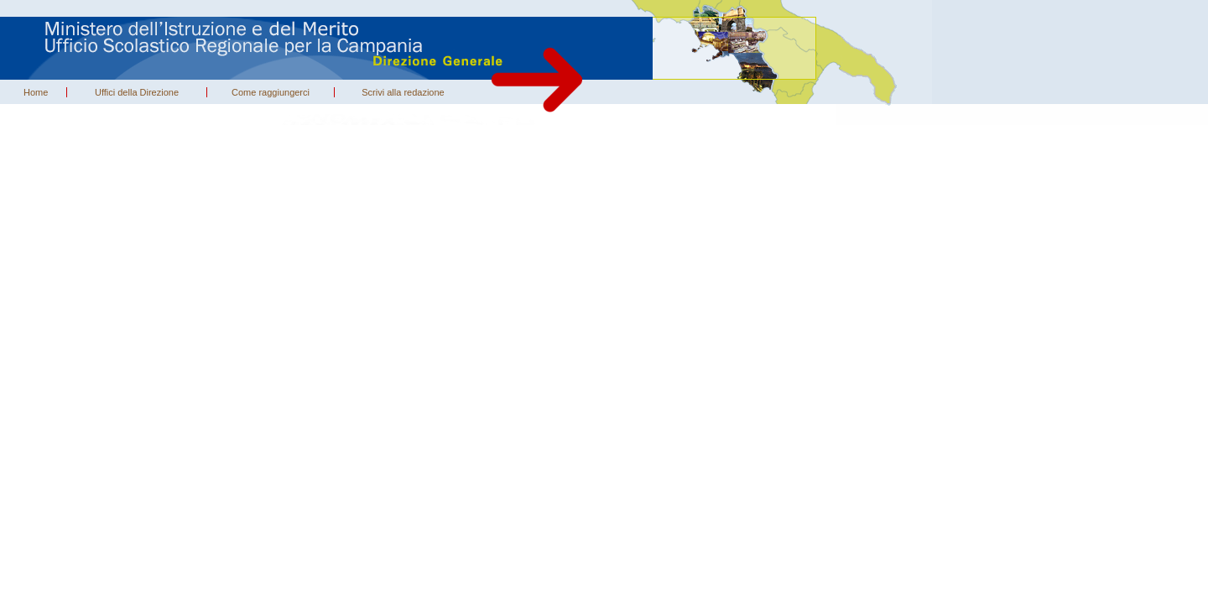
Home (35, 92)
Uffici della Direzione (137, 92)
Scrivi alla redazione (403, 92)
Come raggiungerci (271, 92)
